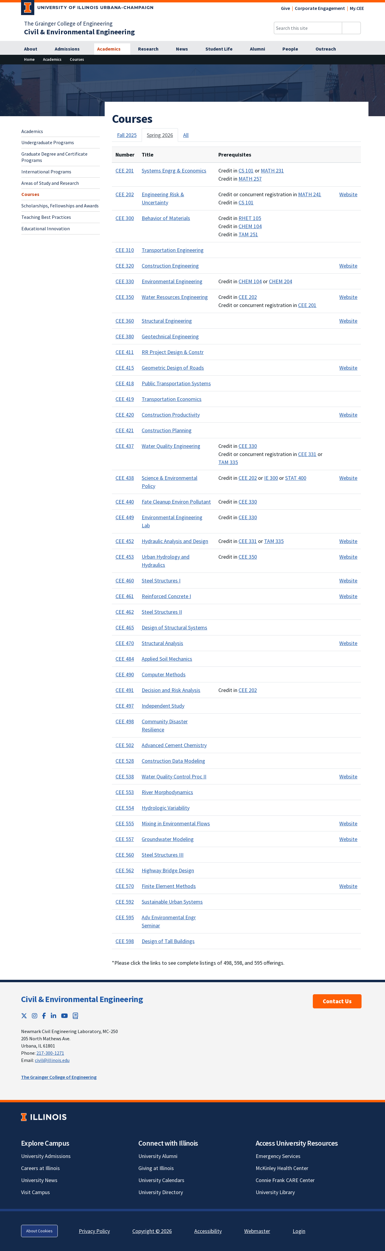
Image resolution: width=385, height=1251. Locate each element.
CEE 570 (125, 886)
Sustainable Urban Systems (172, 901)
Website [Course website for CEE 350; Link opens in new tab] (348, 296)
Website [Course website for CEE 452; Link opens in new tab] (348, 541)
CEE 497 (125, 705)
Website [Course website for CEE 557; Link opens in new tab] (348, 839)
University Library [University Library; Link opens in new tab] (275, 1192)
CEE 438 (125, 477)
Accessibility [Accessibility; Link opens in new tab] (208, 1231)
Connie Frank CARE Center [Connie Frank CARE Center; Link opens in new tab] (285, 1180)
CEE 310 (125, 250)
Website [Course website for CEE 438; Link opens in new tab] (348, 477)
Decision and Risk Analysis (171, 690)
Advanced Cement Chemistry (174, 745)
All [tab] (186, 135)
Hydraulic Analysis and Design (175, 541)
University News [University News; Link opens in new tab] (39, 1180)
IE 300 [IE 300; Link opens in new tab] (271, 477)
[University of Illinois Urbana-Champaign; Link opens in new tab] (87, 8)
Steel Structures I (161, 580)
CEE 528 (125, 760)
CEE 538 (125, 776)
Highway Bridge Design (168, 870)
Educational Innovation (45, 228)
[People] (293, 49)
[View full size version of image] (376, 70)
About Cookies (39, 1231)
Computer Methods (164, 674)
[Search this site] (308, 28)
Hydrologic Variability (165, 807)
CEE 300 (125, 218)
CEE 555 (125, 823)
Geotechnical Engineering (170, 336)
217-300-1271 (50, 1053)
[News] (185, 49)
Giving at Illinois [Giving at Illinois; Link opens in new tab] (156, 1168)
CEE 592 (125, 901)
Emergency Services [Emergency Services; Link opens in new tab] (278, 1156)
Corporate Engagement (320, 8)
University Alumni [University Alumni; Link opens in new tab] (157, 1156)
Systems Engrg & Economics (174, 170)
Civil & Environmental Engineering (82, 999)
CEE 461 (125, 596)
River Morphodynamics (167, 792)
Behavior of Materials (166, 218)
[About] (34, 49)
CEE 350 (125, 296)
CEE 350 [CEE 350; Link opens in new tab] (248, 556)
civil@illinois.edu (52, 1060)
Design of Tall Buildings (168, 941)
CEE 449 (125, 517)
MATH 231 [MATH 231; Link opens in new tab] (272, 170)
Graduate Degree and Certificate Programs (54, 157)
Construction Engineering (170, 265)
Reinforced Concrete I (166, 596)
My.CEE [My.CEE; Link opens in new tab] (357, 8)
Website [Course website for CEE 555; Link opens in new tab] (348, 823)
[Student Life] (222, 49)
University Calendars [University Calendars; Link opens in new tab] (161, 1180)
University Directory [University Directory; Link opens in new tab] (160, 1192)
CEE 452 (125, 541)
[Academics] (112, 49)
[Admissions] (70, 49)
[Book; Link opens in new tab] (75, 1016)
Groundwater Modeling (168, 839)
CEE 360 (125, 320)
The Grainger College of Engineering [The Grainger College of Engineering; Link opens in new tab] (68, 23)
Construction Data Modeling (173, 760)
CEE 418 (125, 383)
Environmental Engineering (172, 281)
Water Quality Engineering (171, 445)
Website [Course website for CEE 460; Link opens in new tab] (348, 580)
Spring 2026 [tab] (160, 135)
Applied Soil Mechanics (167, 658)
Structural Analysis (162, 643)
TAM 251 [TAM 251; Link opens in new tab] (248, 234)
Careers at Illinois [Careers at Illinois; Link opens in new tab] (40, 1168)
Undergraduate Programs (47, 142)
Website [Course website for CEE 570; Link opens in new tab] (348, 886)
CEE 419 (125, 399)
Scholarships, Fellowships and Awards (60, 206)
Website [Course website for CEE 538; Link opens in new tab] (348, 776)
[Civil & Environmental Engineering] (79, 31)
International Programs (46, 172)
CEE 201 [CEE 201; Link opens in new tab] (307, 305)
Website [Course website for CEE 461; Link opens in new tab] (348, 596)
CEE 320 (125, 265)
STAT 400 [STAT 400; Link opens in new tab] (295, 477)
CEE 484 (125, 658)
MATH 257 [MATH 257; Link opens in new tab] (250, 178)
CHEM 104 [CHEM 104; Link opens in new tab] (250, 226)
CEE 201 (125, 170)
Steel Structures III (162, 854)
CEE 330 (125, 281)
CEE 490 (125, 674)
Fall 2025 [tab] (127, 135)
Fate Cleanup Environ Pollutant (176, 501)
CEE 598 (125, 941)
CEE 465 (125, 627)
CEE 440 (125, 501)
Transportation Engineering (173, 250)
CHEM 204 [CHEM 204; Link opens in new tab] (280, 281)
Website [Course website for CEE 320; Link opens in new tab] (348, 265)
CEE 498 (125, 721)
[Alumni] (261, 49)
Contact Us (337, 1001)
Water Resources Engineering (175, 296)
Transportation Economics (172, 399)
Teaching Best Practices (46, 217)
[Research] (151, 49)
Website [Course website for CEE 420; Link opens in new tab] (348, 414)
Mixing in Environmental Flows (176, 823)
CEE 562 (125, 870)
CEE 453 (125, 556)
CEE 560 (125, 854)
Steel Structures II (162, 611)
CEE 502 (125, 745)
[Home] (29, 59)
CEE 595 (125, 917)
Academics (32, 131)
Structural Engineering (167, 320)
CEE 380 (125, 336)
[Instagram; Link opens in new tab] (34, 1016)
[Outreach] (329, 49)
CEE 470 (125, 643)
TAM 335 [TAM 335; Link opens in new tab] (228, 462)
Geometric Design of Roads (173, 367)
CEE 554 (125, 807)
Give (285, 8)
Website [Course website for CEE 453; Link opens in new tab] (348, 556)
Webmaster (257, 1231)
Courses (30, 194)
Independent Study (163, 705)
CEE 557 (125, 839)
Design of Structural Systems (174, 627)
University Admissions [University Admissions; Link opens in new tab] (46, 1156)
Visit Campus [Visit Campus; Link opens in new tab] (35, 1192)
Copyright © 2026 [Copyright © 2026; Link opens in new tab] (152, 1231)
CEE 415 (125, 367)
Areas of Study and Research (50, 183)
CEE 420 (125, 414)
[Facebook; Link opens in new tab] (44, 1016)
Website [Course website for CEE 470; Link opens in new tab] (348, 643)
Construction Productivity (171, 414)
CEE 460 (125, 580)
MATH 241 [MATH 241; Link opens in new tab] (309, 194)
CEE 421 (125, 430)
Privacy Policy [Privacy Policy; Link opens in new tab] (94, 1231)
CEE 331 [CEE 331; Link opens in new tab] (307, 454)
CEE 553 (125, 792)
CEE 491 (125, 690)
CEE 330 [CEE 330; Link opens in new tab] (248, 445)
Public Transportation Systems (176, 383)
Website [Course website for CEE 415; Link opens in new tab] (348, 367)
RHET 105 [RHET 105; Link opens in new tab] (250, 218)
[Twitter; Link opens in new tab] (24, 1016)
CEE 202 (125, 194)
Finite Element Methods (169, 886)
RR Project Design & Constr (173, 352)
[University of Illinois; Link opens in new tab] (43, 1117)
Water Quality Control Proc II (174, 776)
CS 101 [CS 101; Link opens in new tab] (246, 170)
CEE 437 (125, 445)
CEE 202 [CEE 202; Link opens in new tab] (248, 296)
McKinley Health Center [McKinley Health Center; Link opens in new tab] (282, 1168)
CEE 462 (125, 611)
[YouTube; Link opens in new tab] (64, 1016)
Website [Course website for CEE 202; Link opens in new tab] (348, 194)
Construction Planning (167, 430)
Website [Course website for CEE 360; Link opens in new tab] (348, 320)
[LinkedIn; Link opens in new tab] (53, 1016)
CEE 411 (125, 352)
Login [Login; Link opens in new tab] (299, 1231)
